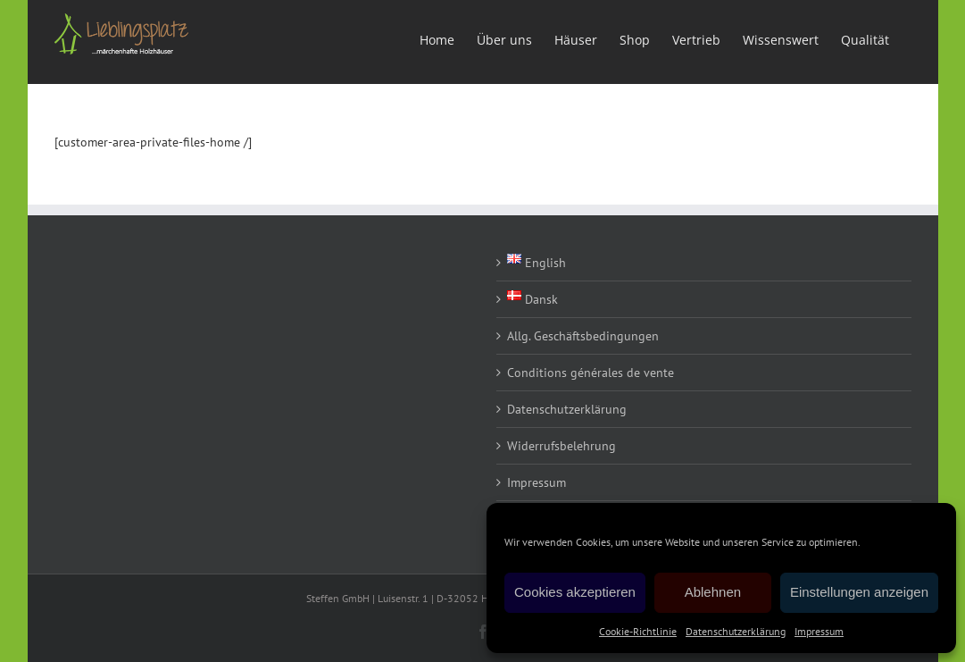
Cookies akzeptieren (575, 591)
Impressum (819, 631)
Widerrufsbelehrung (561, 446)
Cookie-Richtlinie (638, 631)
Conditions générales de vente (590, 373)
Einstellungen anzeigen (859, 591)
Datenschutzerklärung (736, 631)
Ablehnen (713, 591)
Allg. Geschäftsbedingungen (583, 336)
